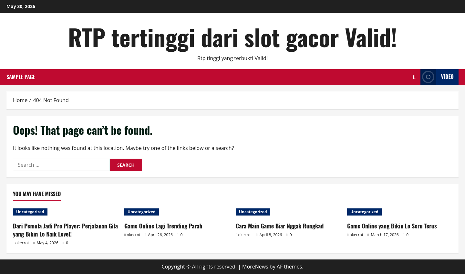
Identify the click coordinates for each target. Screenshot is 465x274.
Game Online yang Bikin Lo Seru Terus (392, 226)
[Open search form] (414, 77)
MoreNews (255, 266)
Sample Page (20, 77)
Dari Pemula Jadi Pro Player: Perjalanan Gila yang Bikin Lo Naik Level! (65, 230)
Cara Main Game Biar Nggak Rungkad (280, 226)
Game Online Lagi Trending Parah (163, 226)
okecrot (22, 243)
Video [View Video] (437, 77)
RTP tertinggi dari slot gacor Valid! (232, 36)
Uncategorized (30, 212)
